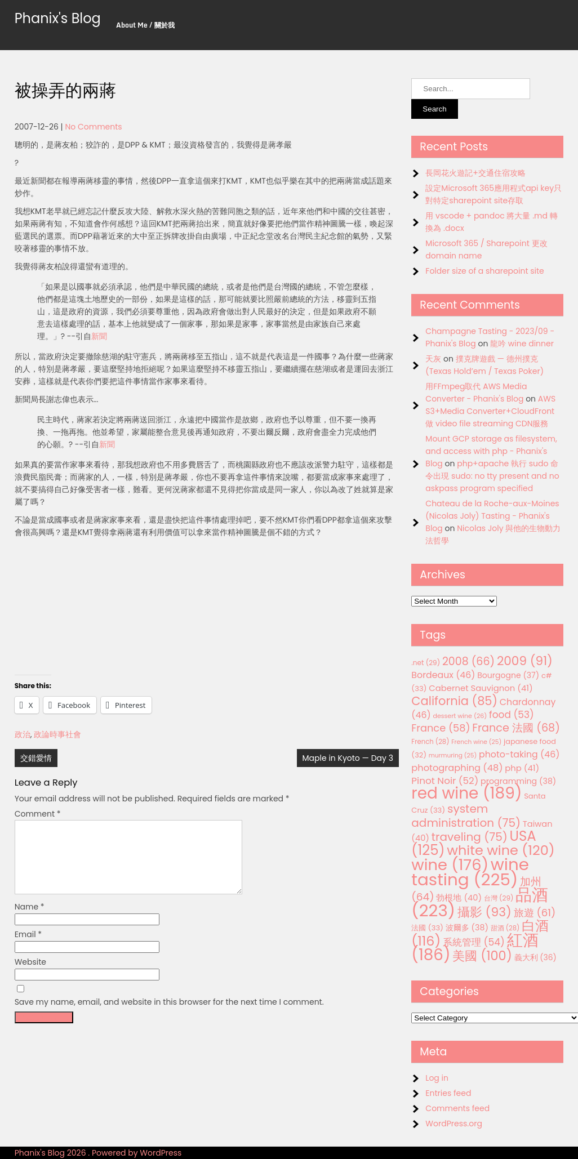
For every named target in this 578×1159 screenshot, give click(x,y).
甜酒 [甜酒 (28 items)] (505, 928)
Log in (436, 1078)
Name (30, 920)
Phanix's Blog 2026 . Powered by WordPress (98, 1152)
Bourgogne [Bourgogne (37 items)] (508, 675)
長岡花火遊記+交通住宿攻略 (475, 173)
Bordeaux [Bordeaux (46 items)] (443, 674)
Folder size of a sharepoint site (484, 271)
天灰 (433, 358)
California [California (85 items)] (454, 701)
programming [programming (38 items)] (518, 781)
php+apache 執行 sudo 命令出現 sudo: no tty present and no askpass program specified (492, 476)
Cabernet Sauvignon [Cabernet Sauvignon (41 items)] (480, 688)
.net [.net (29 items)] (425, 662)
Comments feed (457, 1108)
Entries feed (448, 1093)
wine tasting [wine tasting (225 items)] (470, 872)
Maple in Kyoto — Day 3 (348, 758)
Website (30, 975)
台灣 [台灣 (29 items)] (499, 898)
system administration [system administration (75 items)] (466, 816)
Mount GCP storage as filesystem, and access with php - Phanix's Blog (491, 451)
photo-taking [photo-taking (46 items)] (519, 754)
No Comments (93, 126)
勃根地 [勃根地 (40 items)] (459, 897)
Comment (38, 813)
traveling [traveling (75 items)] (470, 837)
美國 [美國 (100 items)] (482, 956)
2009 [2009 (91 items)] (525, 661)
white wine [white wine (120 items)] (500, 850)
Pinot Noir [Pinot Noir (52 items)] (444, 780)
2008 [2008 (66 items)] (468, 661)
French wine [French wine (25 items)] (476, 742)
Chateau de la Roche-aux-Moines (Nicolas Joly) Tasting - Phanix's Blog (492, 516)
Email (28, 947)
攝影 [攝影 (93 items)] (484, 912)
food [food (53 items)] (511, 714)
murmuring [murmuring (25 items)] (453, 755)
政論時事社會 (57, 734)
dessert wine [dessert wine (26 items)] (460, 715)
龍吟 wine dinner (522, 343)
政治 (22, 734)
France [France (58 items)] (440, 728)
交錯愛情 (36, 758)
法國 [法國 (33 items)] (427, 927)
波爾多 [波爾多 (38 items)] (467, 927)
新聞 (99, 336)
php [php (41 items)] (522, 768)
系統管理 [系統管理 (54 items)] (474, 942)
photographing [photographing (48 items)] (457, 767)
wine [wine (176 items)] (449, 865)
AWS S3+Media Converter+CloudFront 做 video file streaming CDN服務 (490, 411)
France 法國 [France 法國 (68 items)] (516, 727)
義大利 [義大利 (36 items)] (535, 957)
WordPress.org (453, 1123)
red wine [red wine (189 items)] (466, 793)
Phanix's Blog (58, 18)
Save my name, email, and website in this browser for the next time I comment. (169, 1015)
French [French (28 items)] (430, 741)
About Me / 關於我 (145, 25)
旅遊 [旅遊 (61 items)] (535, 913)
